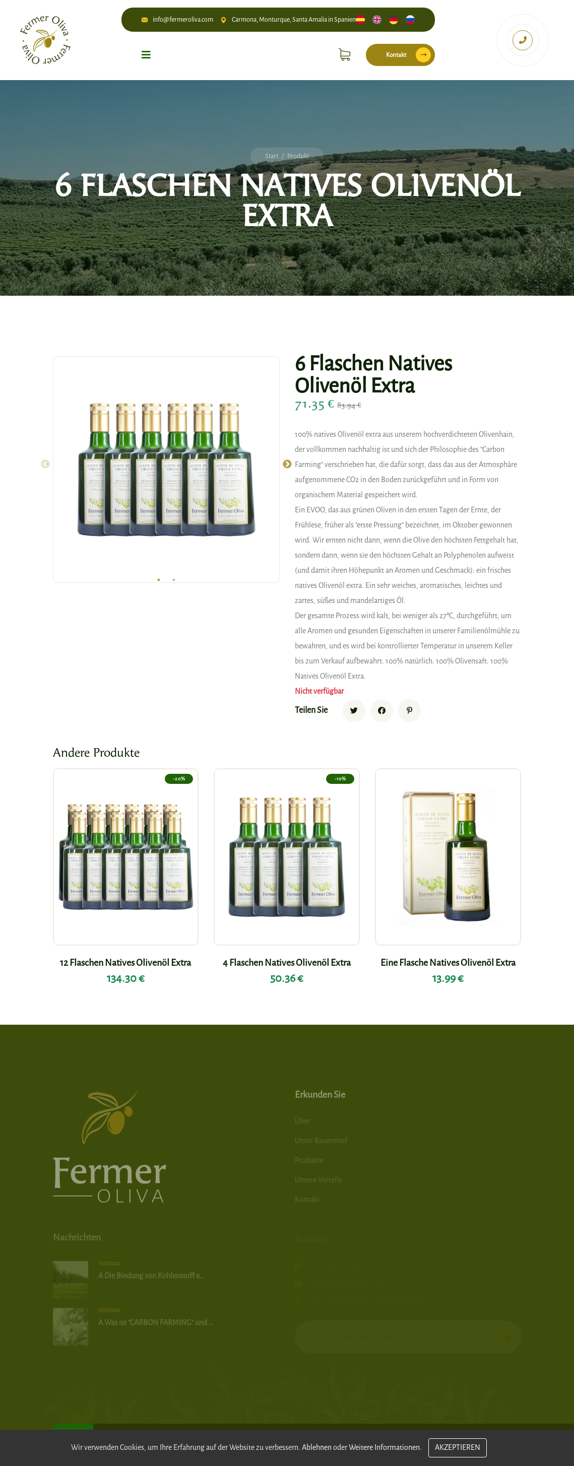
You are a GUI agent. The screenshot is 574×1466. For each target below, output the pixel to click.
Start (271, 156)
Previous (45, 464)
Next (287, 464)
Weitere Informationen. (385, 1447)
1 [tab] (159, 580)
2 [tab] (174, 580)
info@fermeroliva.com (183, 19)
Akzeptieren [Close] (457, 1447)
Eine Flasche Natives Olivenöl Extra (448, 963)
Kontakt (408, 54)
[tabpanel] (166, 469)
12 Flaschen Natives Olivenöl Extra (125, 963)
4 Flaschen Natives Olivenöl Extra (287, 963)
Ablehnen (317, 1447)
